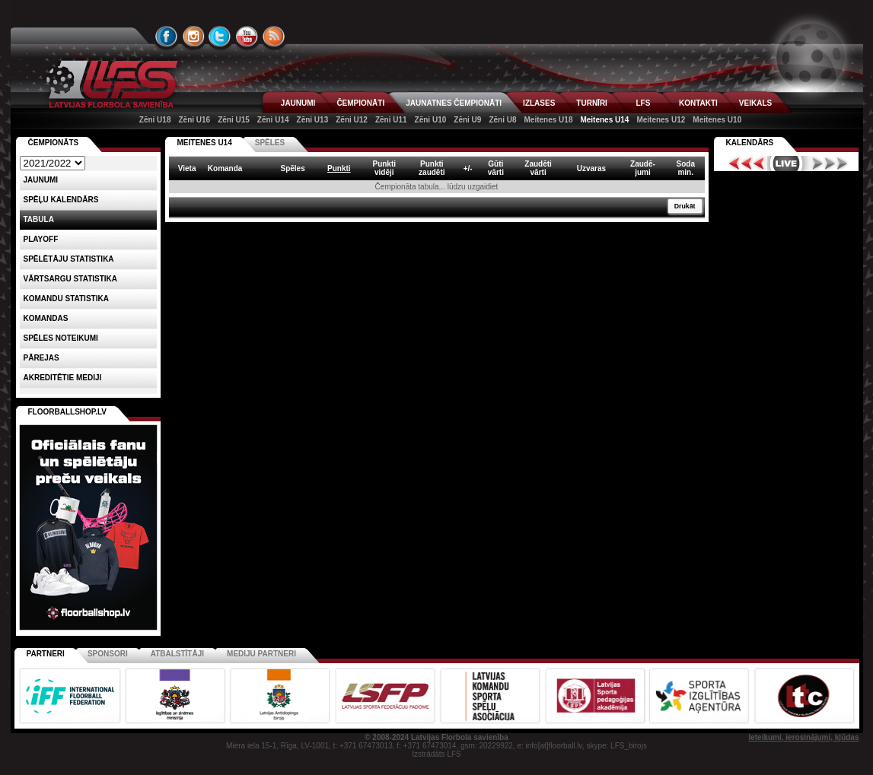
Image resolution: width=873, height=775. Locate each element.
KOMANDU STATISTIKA (66, 298)
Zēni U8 (502, 120)
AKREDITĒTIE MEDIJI (63, 377)
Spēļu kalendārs (61, 199)
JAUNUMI (298, 103)
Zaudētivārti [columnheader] (538, 168)
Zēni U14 (273, 120)
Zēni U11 (391, 120)
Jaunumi (41, 180)
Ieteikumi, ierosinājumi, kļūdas (803, 737)
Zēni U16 (194, 120)
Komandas (46, 318)
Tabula (39, 219)
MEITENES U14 (204, 142)
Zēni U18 (155, 120)
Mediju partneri (261, 654)
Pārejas (41, 358)
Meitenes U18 (548, 120)
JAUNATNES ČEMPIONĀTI (454, 103)
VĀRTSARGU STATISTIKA (71, 279)
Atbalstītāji (177, 654)
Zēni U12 (352, 120)
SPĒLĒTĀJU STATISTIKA (69, 259)
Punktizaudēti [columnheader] (431, 168)
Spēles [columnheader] (292, 168)
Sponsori (108, 654)
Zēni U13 (313, 120)
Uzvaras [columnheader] (591, 168)
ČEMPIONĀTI (360, 103)
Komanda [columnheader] (225, 168)
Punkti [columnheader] (339, 168)
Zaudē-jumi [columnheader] (642, 168)
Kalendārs (750, 142)
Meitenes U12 (660, 120)
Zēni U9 (467, 120)
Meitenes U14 (604, 120)
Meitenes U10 (717, 120)
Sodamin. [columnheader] (686, 168)
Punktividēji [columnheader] (384, 168)
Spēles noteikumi (61, 338)
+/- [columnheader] (468, 168)
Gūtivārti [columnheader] (496, 168)
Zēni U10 (431, 120)
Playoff (41, 239)
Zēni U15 (234, 120)
